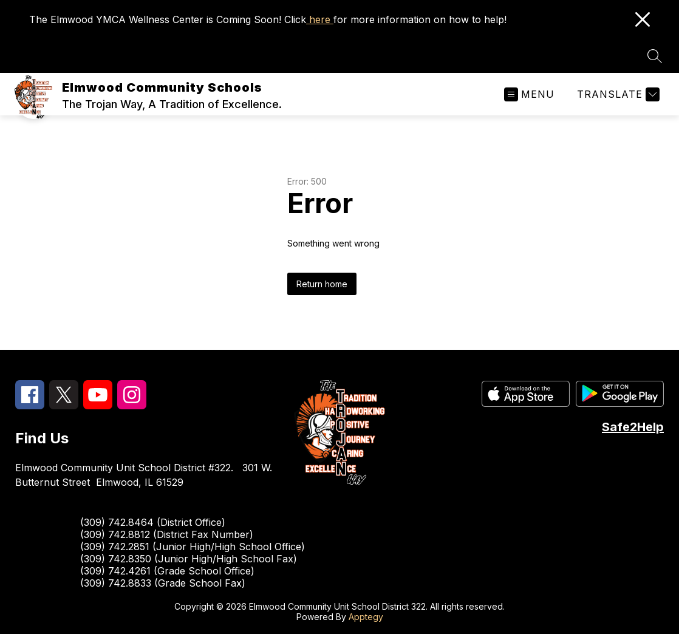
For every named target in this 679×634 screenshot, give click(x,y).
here (319, 19)
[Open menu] (529, 94)
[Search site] (654, 56)
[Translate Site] (617, 94)
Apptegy (366, 617)
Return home (321, 284)
